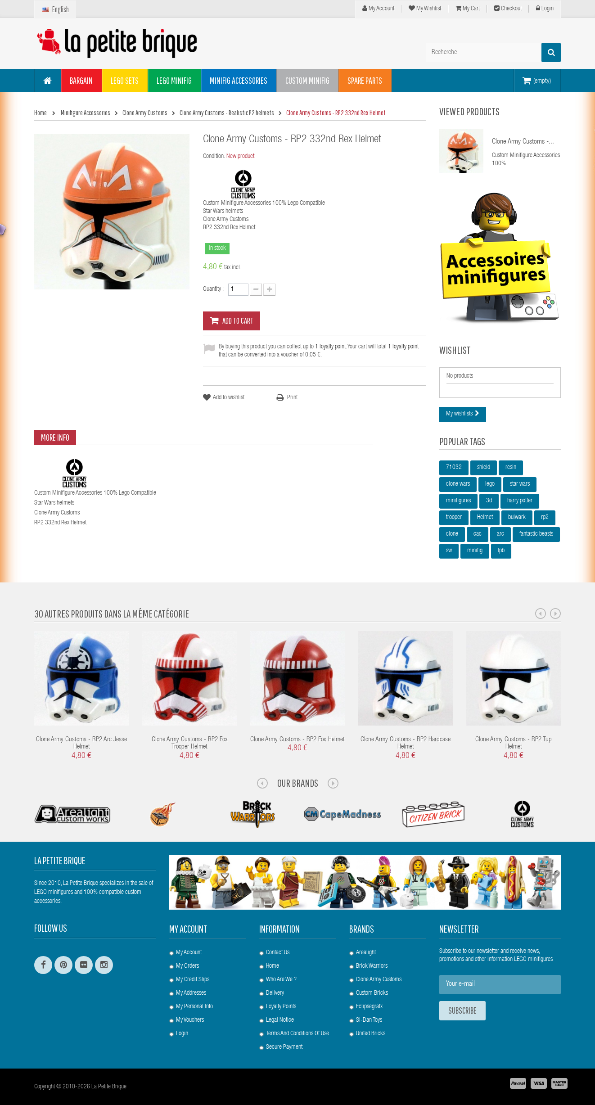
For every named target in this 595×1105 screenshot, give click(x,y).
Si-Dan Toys (369, 1020)
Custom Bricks (372, 993)
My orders (187, 966)
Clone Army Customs (378, 980)
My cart (467, 8)
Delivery (275, 993)
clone (452, 534)
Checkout (508, 8)
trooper (454, 517)
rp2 (545, 517)
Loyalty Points (281, 1007)
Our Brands (297, 782)
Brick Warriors (372, 966)
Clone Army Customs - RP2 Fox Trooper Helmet (190, 743)
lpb (501, 551)
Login (545, 8)
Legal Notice (280, 1020)
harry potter (519, 501)
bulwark (517, 517)
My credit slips (192, 980)
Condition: (214, 156)
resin (510, 468)
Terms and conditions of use (297, 1034)
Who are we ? (281, 980)
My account (188, 929)
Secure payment (284, 1047)
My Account (378, 8)
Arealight (366, 953)
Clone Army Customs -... (523, 142)
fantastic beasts (536, 534)
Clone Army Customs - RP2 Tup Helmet (513, 743)
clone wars (458, 484)
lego (490, 484)
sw (449, 551)
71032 (454, 468)
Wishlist (455, 349)
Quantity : (213, 289)
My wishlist (425, 8)
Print (292, 398)
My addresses (191, 993)
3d (489, 501)
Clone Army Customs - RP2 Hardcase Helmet (406, 743)
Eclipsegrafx (369, 1007)
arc (500, 534)
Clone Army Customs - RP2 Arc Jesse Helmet (81, 743)
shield (483, 468)
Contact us (277, 953)
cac (477, 534)
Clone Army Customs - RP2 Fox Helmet (297, 739)
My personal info (194, 1007)
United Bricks (370, 1034)
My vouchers (190, 1020)
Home (272, 966)
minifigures (458, 501)
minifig (474, 551)
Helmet (485, 517)
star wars (520, 484)
